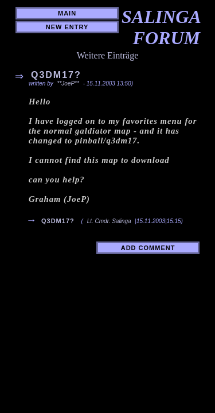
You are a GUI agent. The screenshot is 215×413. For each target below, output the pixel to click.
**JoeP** (69, 83)
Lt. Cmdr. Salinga (109, 221)
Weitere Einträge (108, 55)
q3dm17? (58, 220)
